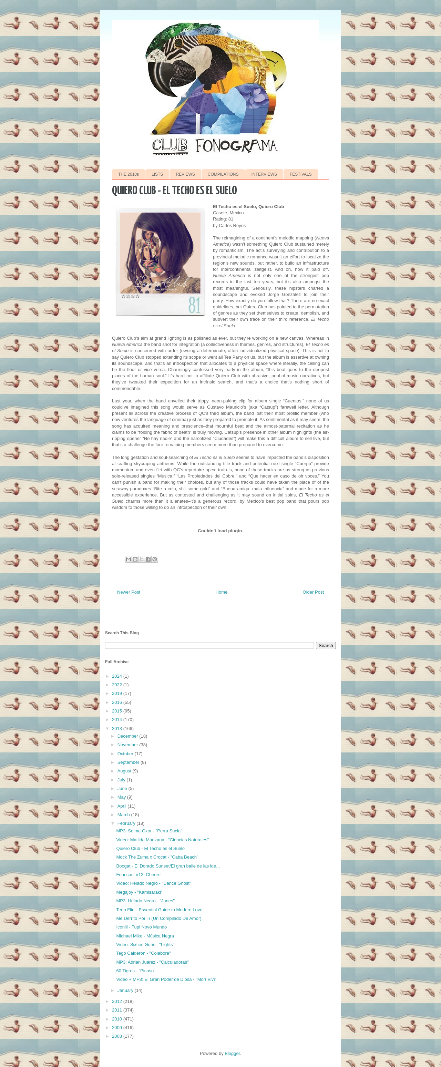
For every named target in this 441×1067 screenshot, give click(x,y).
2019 (117, 693)
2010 (117, 1019)
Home (222, 592)
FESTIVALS (301, 174)
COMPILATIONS (223, 174)
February (127, 823)
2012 (117, 1001)
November (128, 744)
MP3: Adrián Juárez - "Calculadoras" (152, 962)
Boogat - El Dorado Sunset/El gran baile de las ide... (168, 866)
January (126, 990)
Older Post (313, 592)
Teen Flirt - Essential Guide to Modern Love (159, 909)
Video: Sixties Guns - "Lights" (145, 944)
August (125, 770)
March (124, 814)
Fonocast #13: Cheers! (139, 874)
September (129, 762)
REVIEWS (185, 174)
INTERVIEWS (264, 174)
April (122, 806)
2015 (117, 711)
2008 (117, 1036)
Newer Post (128, 592)
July (122, 779)
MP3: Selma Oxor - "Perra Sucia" (149, 830)
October (126, 753)
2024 (117, 676)
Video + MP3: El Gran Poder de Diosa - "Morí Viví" (166, 979)
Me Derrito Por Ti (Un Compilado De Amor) (158, 918)
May (122, 797)
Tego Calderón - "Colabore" (143, 953)
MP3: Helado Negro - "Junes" (145, 900)
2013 (117, 728)
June (123, 788)
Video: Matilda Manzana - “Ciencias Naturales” (162, 839)
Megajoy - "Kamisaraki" (139, 892)
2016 (117, 702)
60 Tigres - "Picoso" (135, 970)
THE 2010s (128, 174)
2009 (117, 1027)
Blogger (232, 1053)
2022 (117, 684)
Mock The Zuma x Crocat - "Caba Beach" (157, 857)
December (128, 736)
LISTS (157, 174)
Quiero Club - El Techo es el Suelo (150, 848)
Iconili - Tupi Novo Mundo (141, 927)
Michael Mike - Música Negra (145, 935)
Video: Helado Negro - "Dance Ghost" (153, 883)
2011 (117, 1010)
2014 (117, 719)
